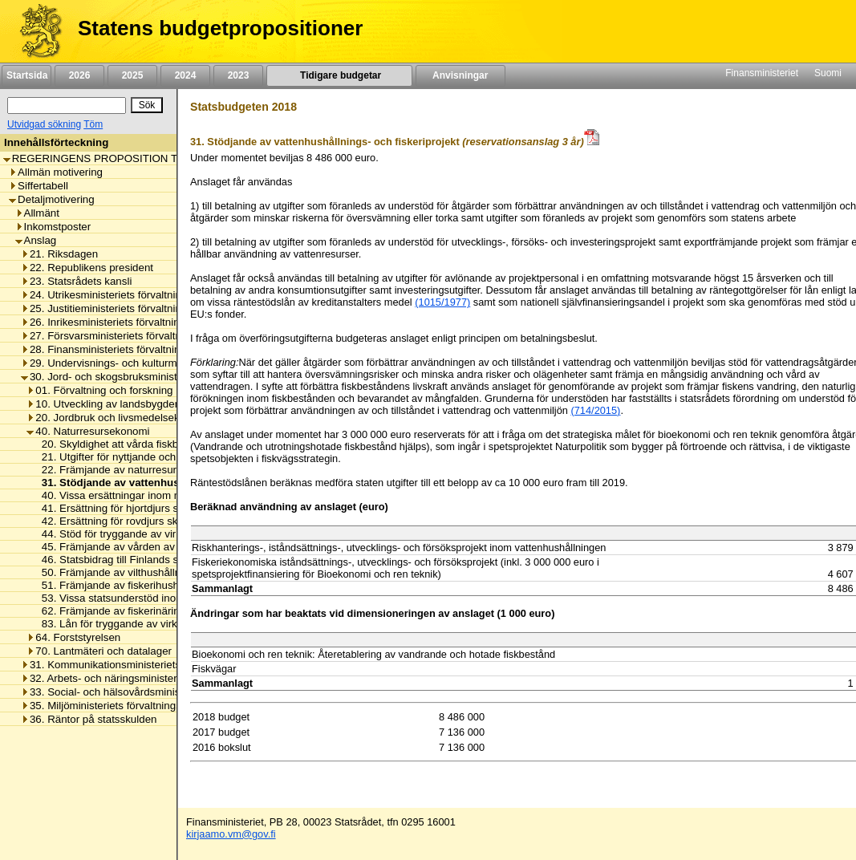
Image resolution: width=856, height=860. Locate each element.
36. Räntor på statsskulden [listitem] (89, 719)
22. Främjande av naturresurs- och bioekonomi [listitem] (148, 470)
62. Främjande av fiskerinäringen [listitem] (115, 611)
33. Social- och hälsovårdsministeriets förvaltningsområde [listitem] (162, 692)
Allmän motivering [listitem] (56, 172)
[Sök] (66, 105)
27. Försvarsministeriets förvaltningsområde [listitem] (129, 336)
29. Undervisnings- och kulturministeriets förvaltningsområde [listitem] (168, 363)
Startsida (26, 75)
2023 (238, 75)
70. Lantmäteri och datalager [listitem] (99, 651)
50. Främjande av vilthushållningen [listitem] (120, 572)
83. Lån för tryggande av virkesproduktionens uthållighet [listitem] (170, 624)
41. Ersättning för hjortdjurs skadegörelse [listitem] (135, 508)
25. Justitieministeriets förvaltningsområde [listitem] (125, 308)
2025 (132, 75)
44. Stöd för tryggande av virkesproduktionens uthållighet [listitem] (172, 534)
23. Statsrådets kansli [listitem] (76, 281)
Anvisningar (460, 75)
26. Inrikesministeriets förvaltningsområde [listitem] (124, 322)
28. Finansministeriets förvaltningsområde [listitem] (124, 349)
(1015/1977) (442, 302)
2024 (185, 75)
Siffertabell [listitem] (38, 186)
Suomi (828, 73)
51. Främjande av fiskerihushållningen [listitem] (127, 585)
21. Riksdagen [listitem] (59, 254)
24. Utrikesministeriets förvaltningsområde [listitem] (125, 295)
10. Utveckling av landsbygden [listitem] (103, 404)
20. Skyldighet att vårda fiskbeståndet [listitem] (126, 444)
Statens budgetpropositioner (220, 28)
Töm (93, 124)
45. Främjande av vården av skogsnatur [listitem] (131, 547)
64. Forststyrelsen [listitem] (73, 637)
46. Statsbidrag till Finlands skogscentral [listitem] (133, 560)
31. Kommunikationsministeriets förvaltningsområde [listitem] (147, 665)
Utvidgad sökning (44, 124)
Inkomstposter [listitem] (53, 227)
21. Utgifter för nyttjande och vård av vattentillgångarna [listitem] (167, 457)
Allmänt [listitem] (37, 213)
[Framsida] (35, 31)
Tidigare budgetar (338, 75)
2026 (79, 75)
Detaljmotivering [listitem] (52, 199)
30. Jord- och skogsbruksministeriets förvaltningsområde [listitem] (159, 377)
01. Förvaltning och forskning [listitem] (99, 390)
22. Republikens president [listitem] (87, 268)
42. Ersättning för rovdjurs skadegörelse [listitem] (132, 521)
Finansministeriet (761, 73)
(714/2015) (595, 410)
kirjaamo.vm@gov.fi (231, 834)
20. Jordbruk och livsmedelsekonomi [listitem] (117, 418)
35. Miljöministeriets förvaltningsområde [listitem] (119, 706)
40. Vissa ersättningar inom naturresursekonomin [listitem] (153, 495)
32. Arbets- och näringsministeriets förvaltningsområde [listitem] (154, 678)
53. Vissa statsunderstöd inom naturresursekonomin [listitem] (160, 598)
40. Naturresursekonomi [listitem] (87, 431)
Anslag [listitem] (36, 240)
